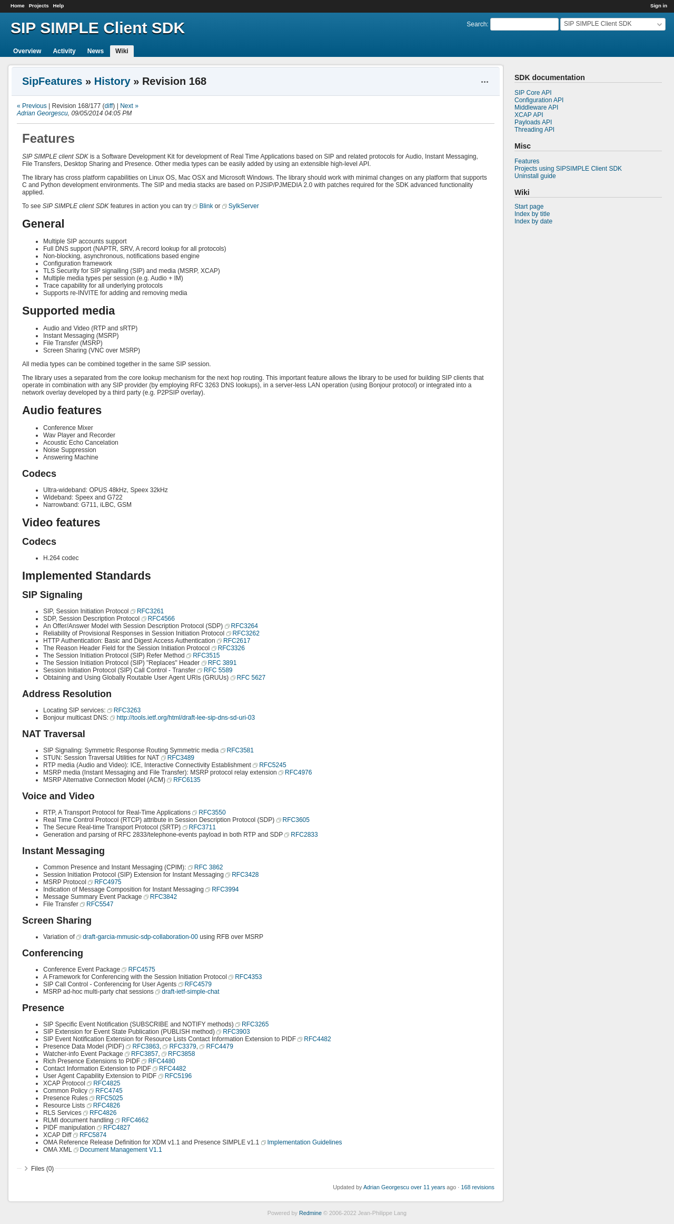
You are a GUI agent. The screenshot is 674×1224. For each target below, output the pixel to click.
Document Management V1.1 (121, 1149)
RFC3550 (212, 812)
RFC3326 (231, 648)
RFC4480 (161, 1061)
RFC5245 (272, 765)
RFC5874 (93, 1135)
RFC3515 (206, 655)
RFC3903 (236, 1031)
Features (526, 161)
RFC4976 (298, 772)
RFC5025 (109, 1098)
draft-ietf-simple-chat (190, 991)
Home (18, 5)
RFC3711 (202, 827)
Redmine (310, 1213)
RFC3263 (127, 710)
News (95, 51)
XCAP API (528, 115)
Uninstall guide (535, 176)
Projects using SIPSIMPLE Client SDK (568, 168)
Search (477, 24)
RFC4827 (116, 1127)
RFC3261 (150, 611)
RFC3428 (245, 874)
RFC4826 (106, 1105)
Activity (64, 51)
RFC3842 (163, 896)
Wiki (121, 51)
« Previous (32, 106)
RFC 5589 (218, 670)
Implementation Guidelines (304, 1142)
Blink (206, 206)
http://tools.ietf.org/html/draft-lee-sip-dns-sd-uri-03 (185, 717)
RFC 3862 (208, 867)
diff (109, 106)
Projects (39, 5)
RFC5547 (99, 904)
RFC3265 (255, 1024)
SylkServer (244, 206)
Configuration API (538, 100)
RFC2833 (304, 834)
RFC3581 (240, 750)
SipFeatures (52, 81)
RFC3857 (144, 1053)
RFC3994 (225, 889)
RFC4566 (161, 618)
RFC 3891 (222, 663)
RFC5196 (178, 1076)
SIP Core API (532, 92)
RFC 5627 (251, 677)
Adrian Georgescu (42, 113)
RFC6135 (186, 780)
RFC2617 (236, 640)
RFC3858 (181, 1053)
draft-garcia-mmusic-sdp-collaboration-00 (140, 937)
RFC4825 (106, 1083)
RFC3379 (182, 1046)
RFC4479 (219, 1046)
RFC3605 (296, 820)
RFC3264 (244, 626)
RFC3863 (145, 1046)
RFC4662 (135, 1120)
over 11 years (428, 1187)
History (112, 81)
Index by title (532, 214)
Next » (129, 106)
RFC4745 (108, 1090)
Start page (528, 206)
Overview (27, 51)
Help (58, 5)
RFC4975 (107, 882)
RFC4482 (317, 1039)
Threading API (534, 129)
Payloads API (533, 122)
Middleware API (536, 107)
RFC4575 (141, 969)
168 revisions (477, 1187)
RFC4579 (198, 984)
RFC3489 (180, 757)
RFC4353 (248, 977)
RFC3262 (246, 633)
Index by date (533, 221)
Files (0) (42, 1168)
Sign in (658, 5)
